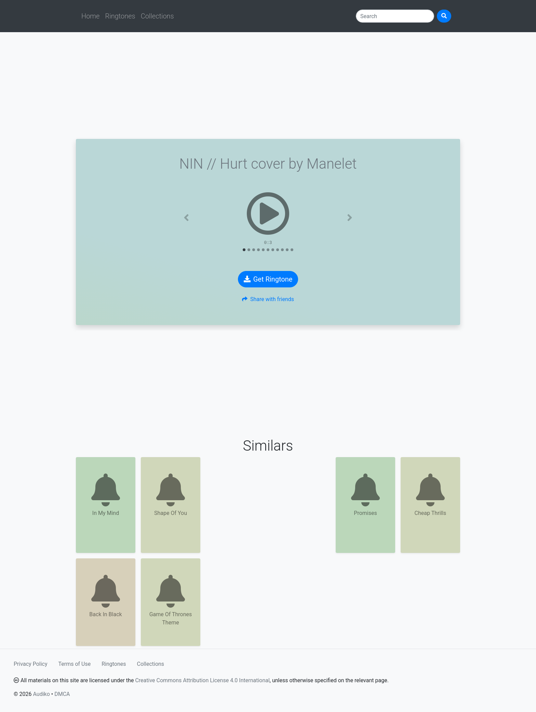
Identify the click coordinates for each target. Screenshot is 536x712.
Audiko (41, 694)
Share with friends (268, 299)
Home (90, 16)
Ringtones (120, 16)
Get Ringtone (268, 279)
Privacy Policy (31, 664)
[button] (186, 217)
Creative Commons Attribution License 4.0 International (202, 680)
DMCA (62, 694)
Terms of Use (74, 664)
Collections (157, 16)
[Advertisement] (268, 85)
